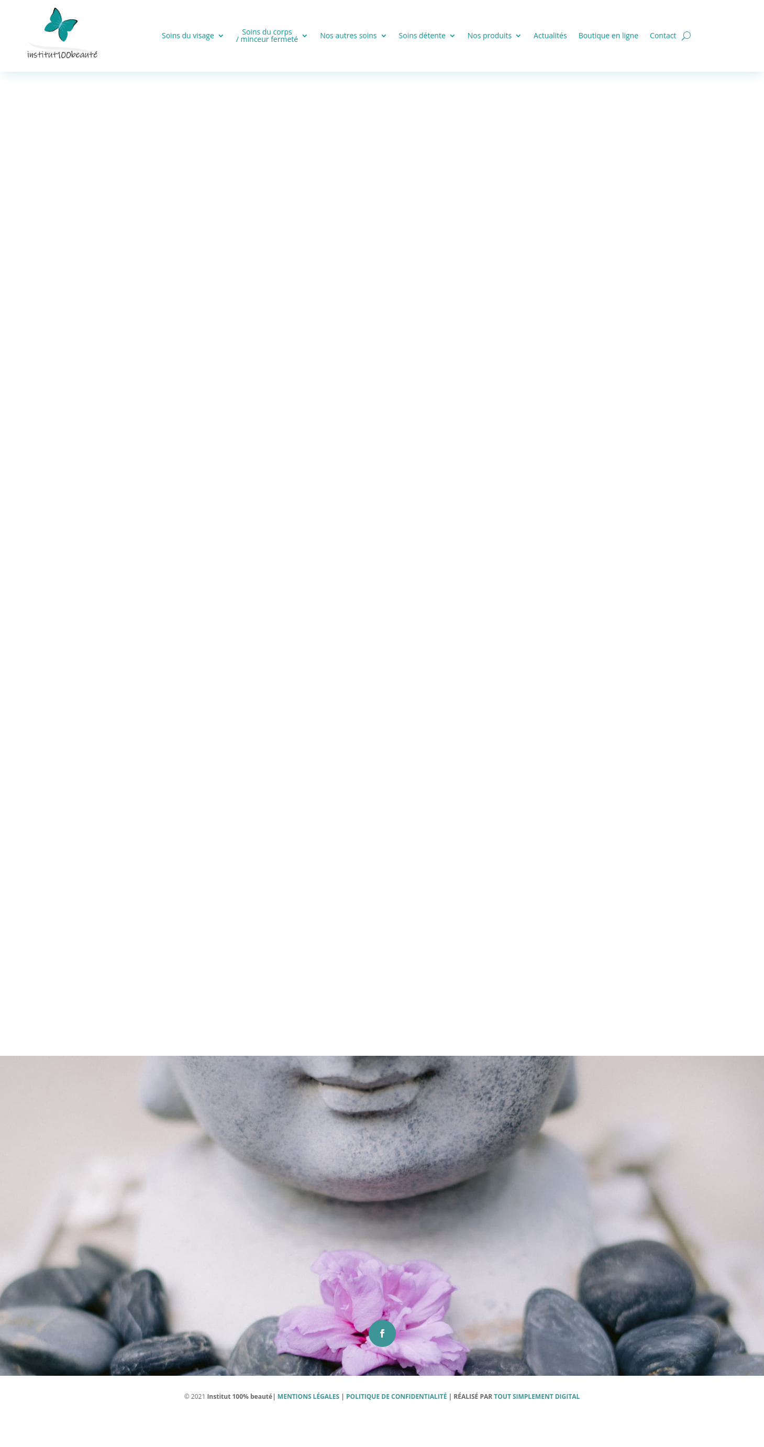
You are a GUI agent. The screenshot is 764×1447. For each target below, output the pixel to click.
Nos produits (490, 35)
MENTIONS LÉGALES (307, 1425)
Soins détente (422, 35)
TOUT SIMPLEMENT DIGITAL (536, 1425)
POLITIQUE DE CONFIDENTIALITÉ (396, 1425)
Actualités (550, 35)
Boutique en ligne (608, 35)
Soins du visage (188, 35)
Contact (663, 35)
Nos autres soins (348, 35)
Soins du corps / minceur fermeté (267, 35)
